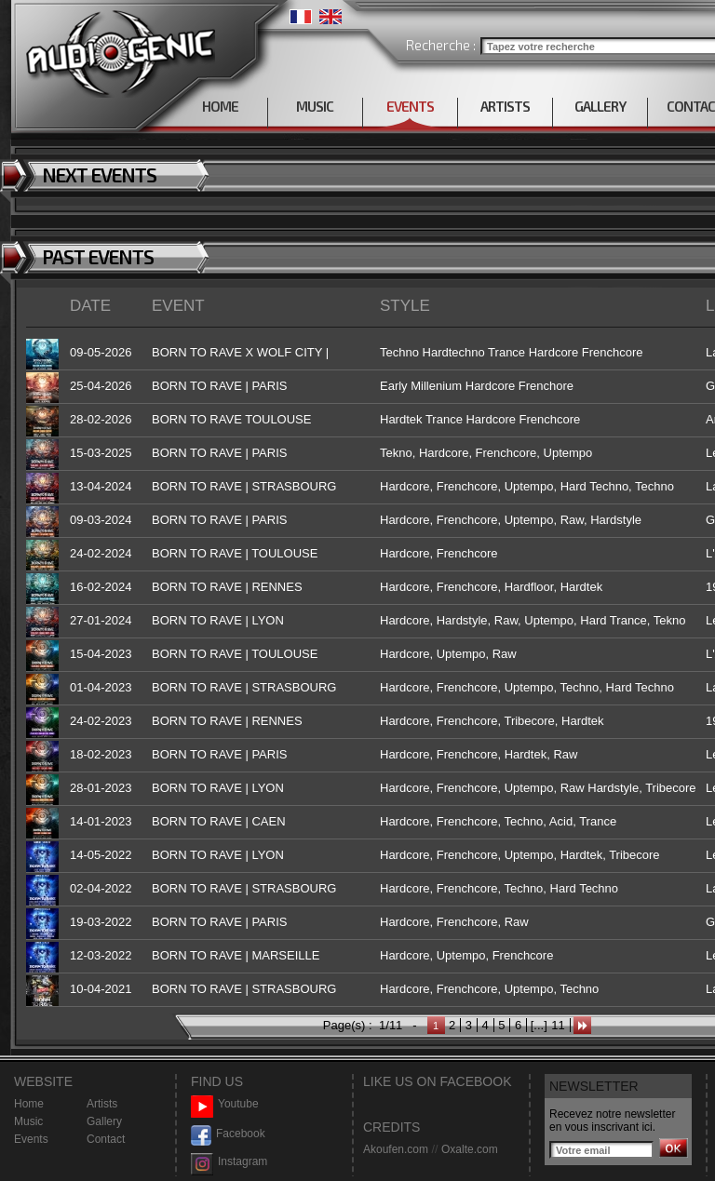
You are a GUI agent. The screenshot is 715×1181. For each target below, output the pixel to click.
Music (28, 1121)
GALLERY (600, 106)
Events (31, 1139)
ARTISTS (505, 106)
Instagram (229, 1162)
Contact (106, 1139)
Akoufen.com (395, 1149)
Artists (102, 1103)
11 (557, 1025)
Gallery (104, 1121)
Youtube (225, 1104)
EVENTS (410, 106)
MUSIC (314, 106)
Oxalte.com (469, 1149)
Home (29, 1103)
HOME (220, 106)
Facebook (228, 1134)
